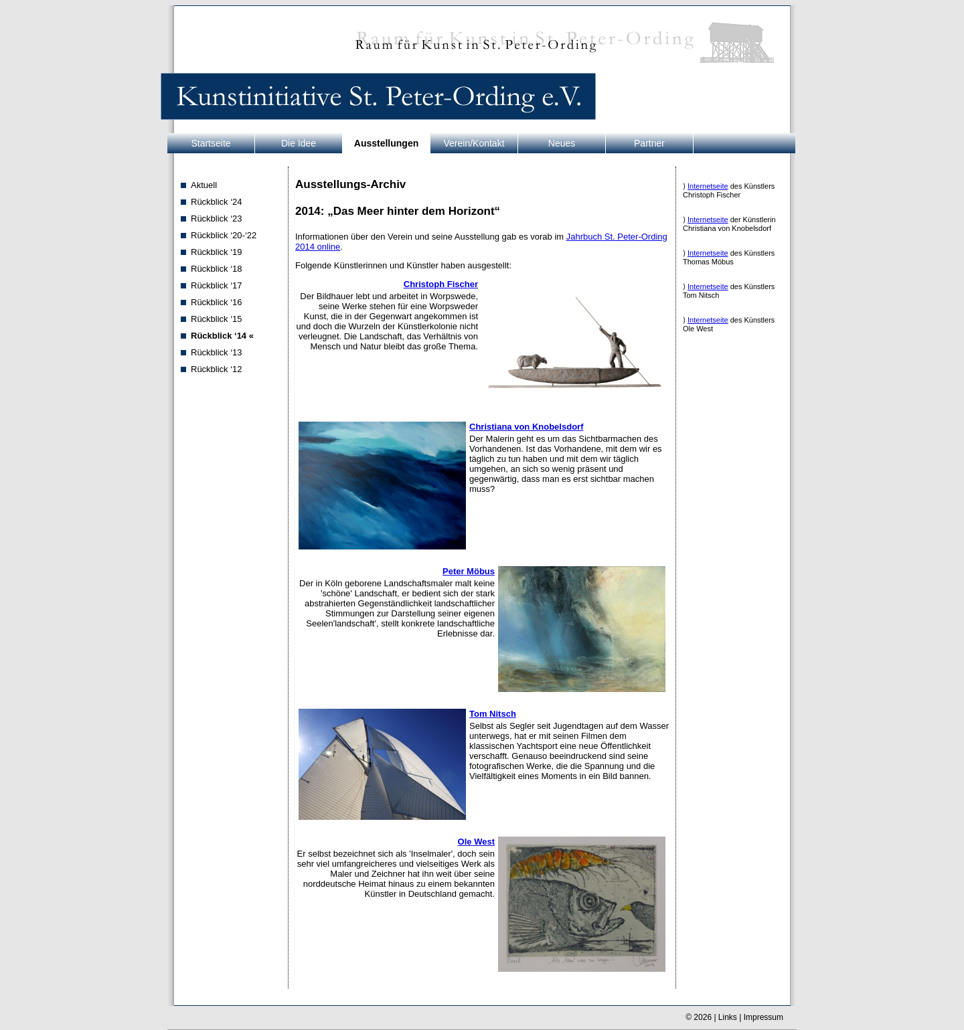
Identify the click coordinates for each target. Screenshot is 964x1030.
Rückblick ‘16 (216, 302)
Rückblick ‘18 (216, 269)
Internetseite (708, 186)
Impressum (763, 1017)
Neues (561, 143)
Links (727, 1017)
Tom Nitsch (492, 714)
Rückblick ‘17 (216, 285)
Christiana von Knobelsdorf (526, 427)
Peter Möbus (469, 571)
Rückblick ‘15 (216, 319)
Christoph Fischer (441, 284)
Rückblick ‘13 (216, 352)
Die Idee (298, 143)
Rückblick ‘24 (216, 202)
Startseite (210, 143)
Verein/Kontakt (473, 143)
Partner (649, 143)
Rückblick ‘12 (216, 369)
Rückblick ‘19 (216, 252)
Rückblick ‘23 (216, 218)
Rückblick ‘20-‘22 (223, 235)
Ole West (476, 842)
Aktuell (204, 185)
